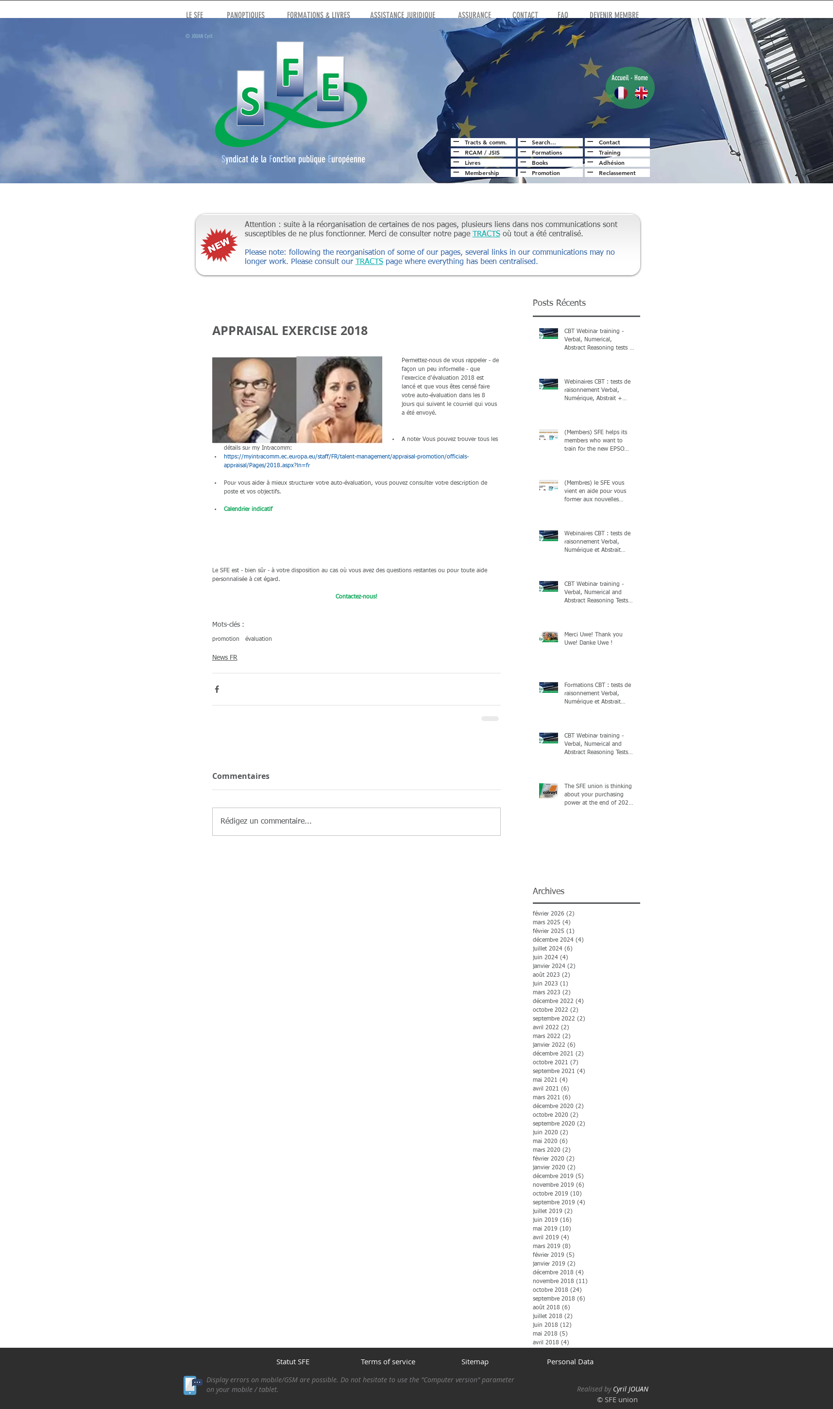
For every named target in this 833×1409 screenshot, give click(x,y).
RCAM (473, 152)
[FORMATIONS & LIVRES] (318, 15)
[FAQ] (563, 15)
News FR (225, 657)
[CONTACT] (525, 15)
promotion (225, 639)
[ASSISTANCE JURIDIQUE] (402, 15)
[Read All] (455, 141)
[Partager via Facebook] (216, 689)
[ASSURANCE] (474, 15)
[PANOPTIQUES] (246, 15)
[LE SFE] (194, 15)
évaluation (258, 639)
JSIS (494, 152)
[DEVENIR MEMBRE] (614, 15)
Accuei (619, 77)
